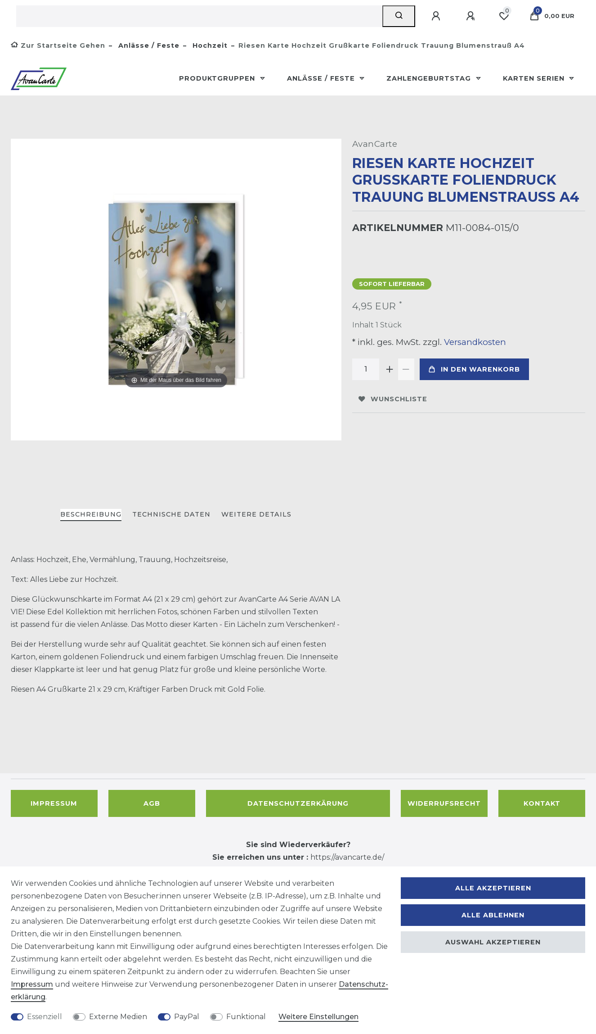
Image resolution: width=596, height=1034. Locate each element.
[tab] (91, 515)
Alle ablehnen (493, 915)
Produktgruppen (218, 78)
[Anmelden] (437, 16)
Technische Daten (171, 514)
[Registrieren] (471, 16)
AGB (151, 803)
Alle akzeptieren (493, 888)
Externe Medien (118, 1016)
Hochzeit (209, 45)
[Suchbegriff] (199, 16)
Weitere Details (256, 514)
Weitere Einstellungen (318, 1016)
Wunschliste (392, 399)
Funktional (246, 1016)
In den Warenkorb (474, 369)
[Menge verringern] (406, 369)
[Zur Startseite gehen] (58, 45)
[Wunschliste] (503, 16)
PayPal (186, 1016)
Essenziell (44, 1016)
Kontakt (542, 803)
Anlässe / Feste (147, 45)
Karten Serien (535, 78)
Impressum (54, 803)
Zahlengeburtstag (429, 78)
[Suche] (398, 16)
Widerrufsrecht (444, 803)
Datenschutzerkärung (298, 803)
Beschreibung (90, 514)
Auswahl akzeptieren (493, 942)
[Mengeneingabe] (365, 369)
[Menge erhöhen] (390, 369)
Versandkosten (474, 342)
